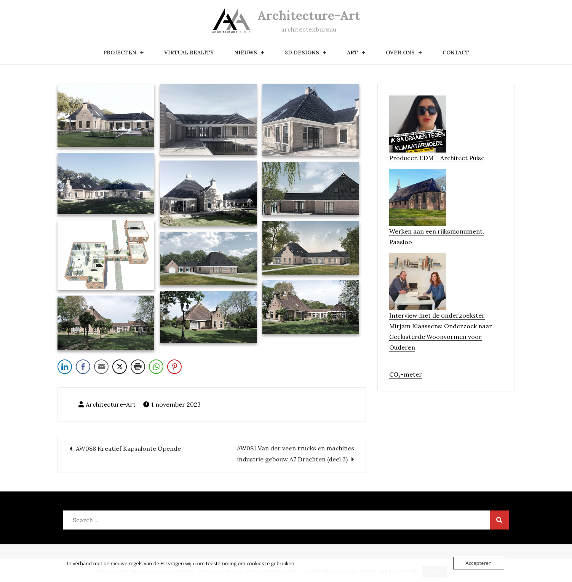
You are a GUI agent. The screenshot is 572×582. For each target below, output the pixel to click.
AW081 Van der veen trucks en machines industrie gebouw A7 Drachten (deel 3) (295, 453)
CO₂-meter (405, 374)
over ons (400, 52)
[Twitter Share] (119, 366)
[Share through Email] (101, 366)
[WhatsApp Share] (156, 366)
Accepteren (479, 563)
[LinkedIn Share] (65, 366)
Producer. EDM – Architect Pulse (436, 158)
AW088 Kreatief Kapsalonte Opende (128, 448)
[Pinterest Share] (174, 366)
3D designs (302, 52)
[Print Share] (138, 366)
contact (456, 52)
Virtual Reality (189, 52)
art (352, 52)
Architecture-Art (308, 15)
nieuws (245, 52)
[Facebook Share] (83, 366)
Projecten (119, 52)
